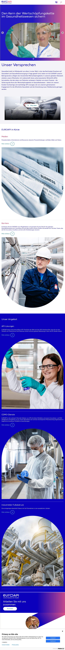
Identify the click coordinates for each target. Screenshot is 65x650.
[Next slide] (62, 32)
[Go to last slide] (2, 32)
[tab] (32, 58)
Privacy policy (15, 644)
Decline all (52, 641)
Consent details (5, 644)
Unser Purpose (32, 30)
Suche (61, 2)
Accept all (53, 638)
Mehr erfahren (6, 143)
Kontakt (10, 608)
